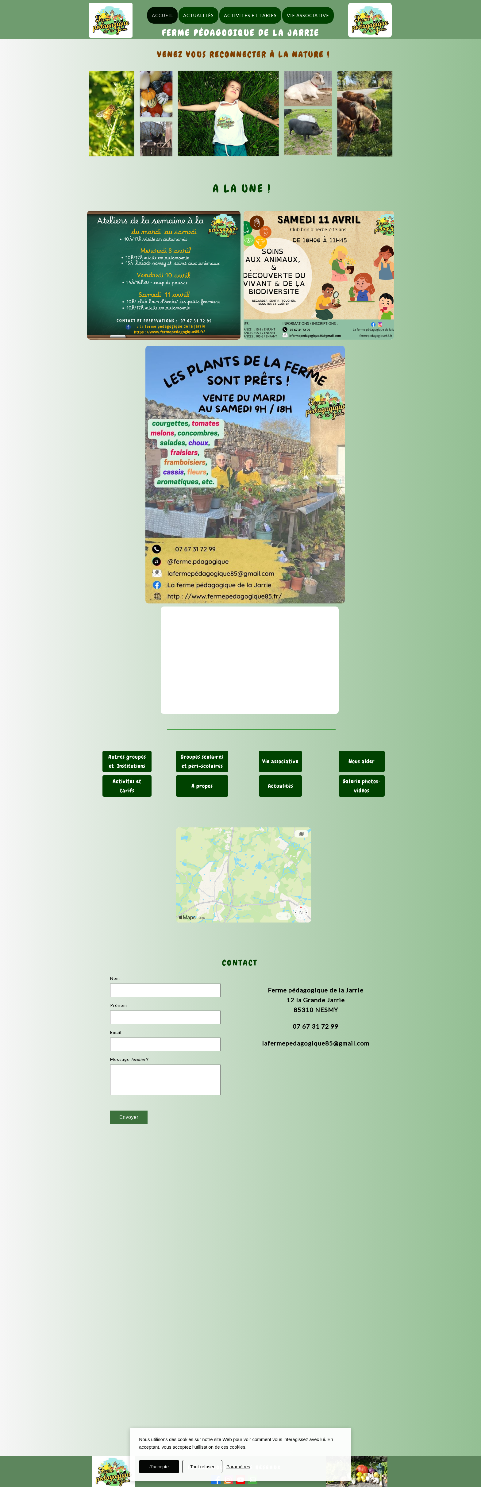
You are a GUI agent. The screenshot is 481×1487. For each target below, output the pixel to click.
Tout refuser (202, 1466)
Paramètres (238, 1466)
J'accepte (159, 1466)
